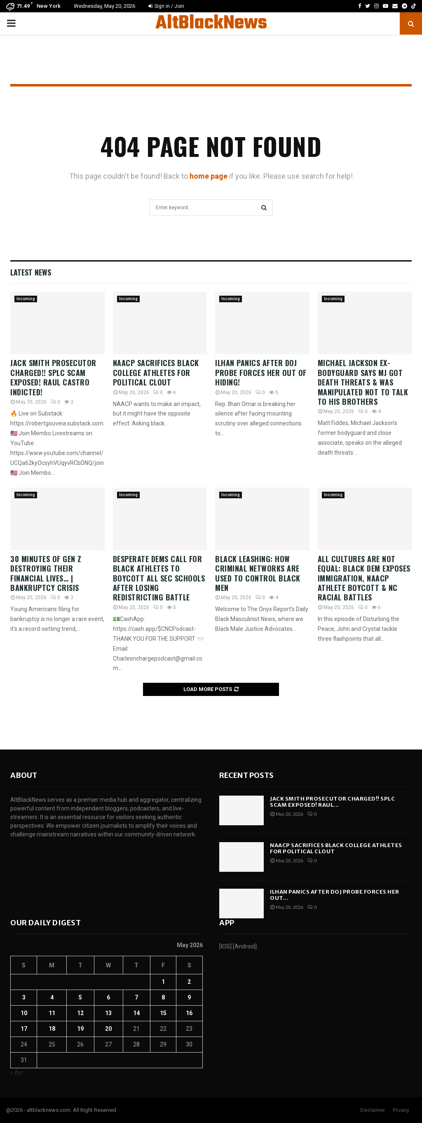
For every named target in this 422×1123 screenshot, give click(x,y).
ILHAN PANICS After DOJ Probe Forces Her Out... (334, 895)
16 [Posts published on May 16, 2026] (189, 1013)
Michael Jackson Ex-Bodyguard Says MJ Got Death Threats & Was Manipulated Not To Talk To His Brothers (363, 382)
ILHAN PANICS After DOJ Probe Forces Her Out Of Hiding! (261, 372)
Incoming (25, 299)
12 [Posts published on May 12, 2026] (80, 1013)
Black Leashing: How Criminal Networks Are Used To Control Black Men (257, 573)
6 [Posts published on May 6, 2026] (108, 997)
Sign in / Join (166, 6)
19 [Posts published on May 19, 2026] (80, 1028)
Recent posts (246, 775)
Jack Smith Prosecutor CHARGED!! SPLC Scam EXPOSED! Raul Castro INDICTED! (53, 377)
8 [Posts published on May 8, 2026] (163, 997)
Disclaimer (372, 1110)
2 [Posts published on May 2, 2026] (189, 981)
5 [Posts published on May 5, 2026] (80, 997)
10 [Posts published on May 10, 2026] (24, 1013)
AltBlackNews (211, 23)
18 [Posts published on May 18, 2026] (52, 1028)
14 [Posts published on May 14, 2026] (136, 1013)
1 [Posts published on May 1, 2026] (163, 981)
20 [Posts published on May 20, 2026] (108, 1028)
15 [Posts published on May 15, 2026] (163, 1013)
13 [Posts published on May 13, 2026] (108, 1013)
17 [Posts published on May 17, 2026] (24, 1028)
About (23, 775)
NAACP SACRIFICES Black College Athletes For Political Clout (156, 372)
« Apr (17, 1072)
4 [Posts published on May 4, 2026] (52, 997)
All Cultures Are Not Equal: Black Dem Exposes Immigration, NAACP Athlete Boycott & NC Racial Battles (364, 578)
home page (208, 176)
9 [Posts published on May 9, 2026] (189, 997)
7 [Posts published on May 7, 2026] (136, 997)
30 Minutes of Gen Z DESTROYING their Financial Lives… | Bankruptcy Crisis (46, 573)
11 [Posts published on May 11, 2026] (52, 1013)
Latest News (30, 272)
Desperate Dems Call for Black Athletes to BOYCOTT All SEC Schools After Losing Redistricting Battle (159, 578)
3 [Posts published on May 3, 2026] (24, 997)
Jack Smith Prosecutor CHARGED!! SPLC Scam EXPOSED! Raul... (332, 802)
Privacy (401, 1110)
